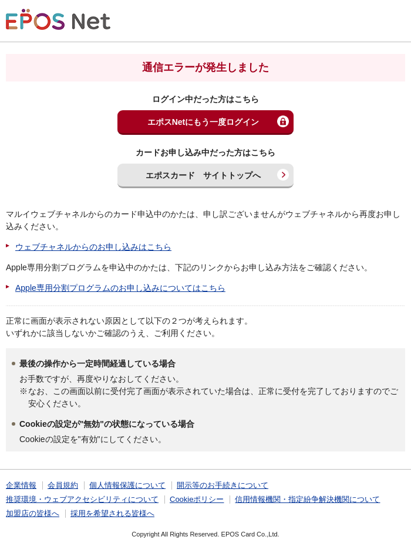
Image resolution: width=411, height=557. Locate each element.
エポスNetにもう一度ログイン (203, 122)
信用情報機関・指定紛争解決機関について (307, 499)
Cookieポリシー (197, 499)
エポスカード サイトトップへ (203, 175)
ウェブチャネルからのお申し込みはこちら (93, 247)
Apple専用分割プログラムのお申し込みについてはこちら (120, 288)
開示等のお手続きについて (222, 485)
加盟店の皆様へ (32, 513)
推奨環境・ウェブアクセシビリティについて (82, 499)
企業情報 (21, 485)
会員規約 (63, 485)
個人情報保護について (127, 485)
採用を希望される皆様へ (112, 513)
